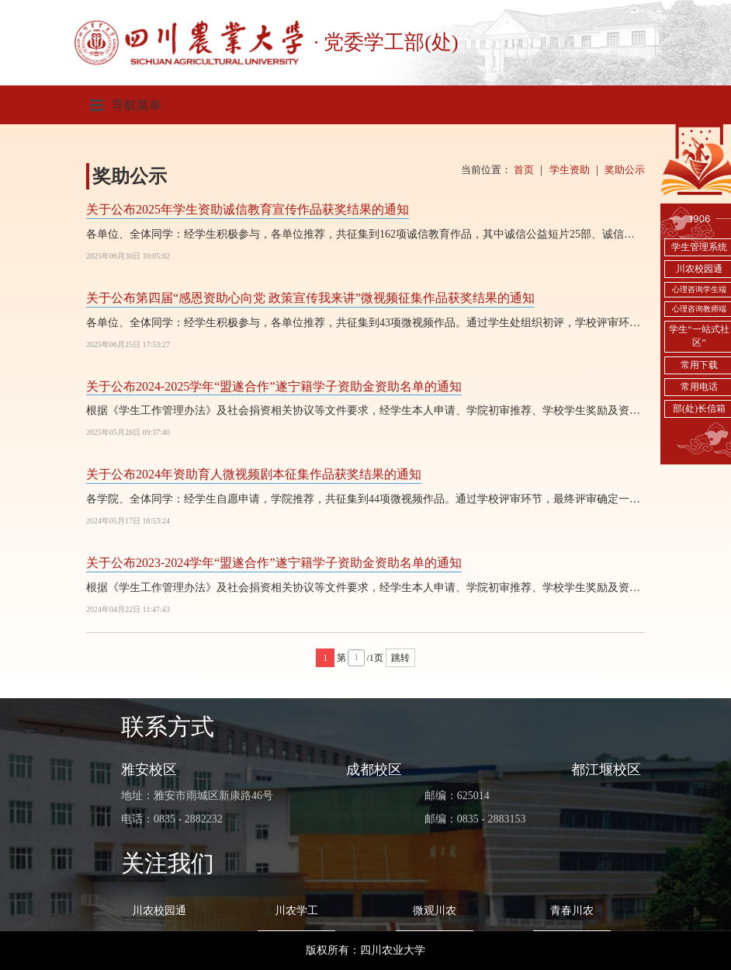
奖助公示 (625, 170)
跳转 (400, 657)
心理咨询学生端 (699, 289)
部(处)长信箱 (699, 408)
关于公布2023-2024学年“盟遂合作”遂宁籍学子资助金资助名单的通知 (274, 562)
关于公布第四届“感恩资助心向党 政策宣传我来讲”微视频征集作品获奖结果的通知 (310, 297)
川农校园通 (699, 268)
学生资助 (569, 170)
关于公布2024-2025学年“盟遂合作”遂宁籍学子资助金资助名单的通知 (274, 386)
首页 (524, 170)
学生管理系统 (699, 247)
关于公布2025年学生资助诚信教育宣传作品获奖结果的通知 (247, 209)
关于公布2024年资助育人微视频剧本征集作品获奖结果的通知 (253, 474)
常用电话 (699, 386)
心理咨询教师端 (699, 308)
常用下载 (699, 365)
